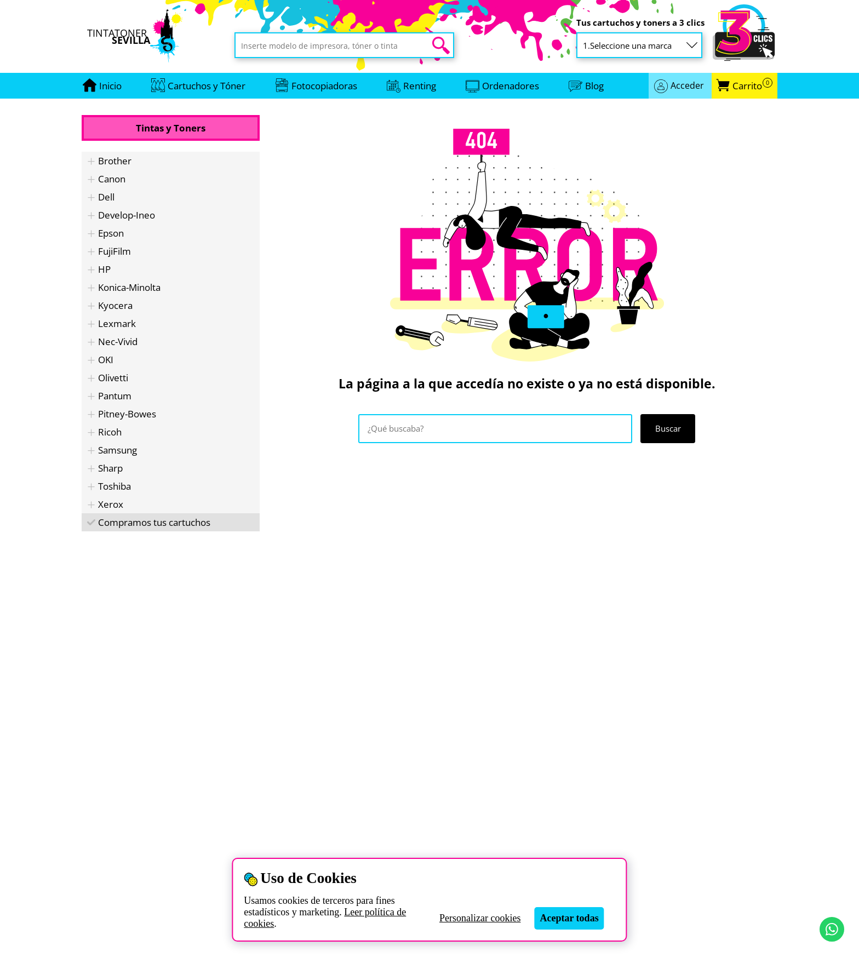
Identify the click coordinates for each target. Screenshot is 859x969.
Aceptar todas (569, 918)
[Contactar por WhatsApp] (831, 929)
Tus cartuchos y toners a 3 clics (640, 23)
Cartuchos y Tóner (206, 85)
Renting (419, 85)
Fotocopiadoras (324, 85)
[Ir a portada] (110, 85)
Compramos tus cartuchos (154, 522)
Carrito (752, 86)
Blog (594, 85)
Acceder (687, 85)
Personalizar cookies (479, 918)
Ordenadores (510, 85)
